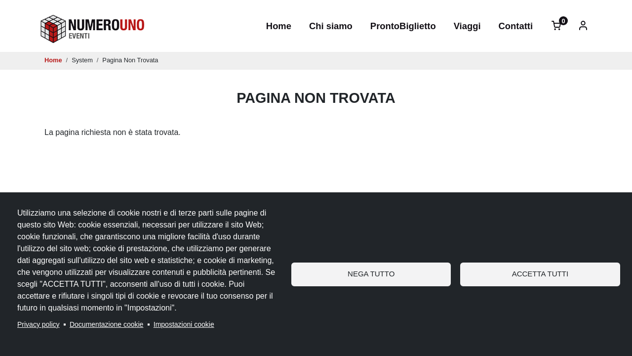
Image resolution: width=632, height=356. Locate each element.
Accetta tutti (540, 273)
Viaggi (467, 26)
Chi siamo (331, 26)
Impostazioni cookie (184, 324)
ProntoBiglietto (403, 26)
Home (278, 26)
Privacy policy (38, 324)
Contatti (516, 26)
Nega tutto (371, 273)
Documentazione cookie (106, 324)
